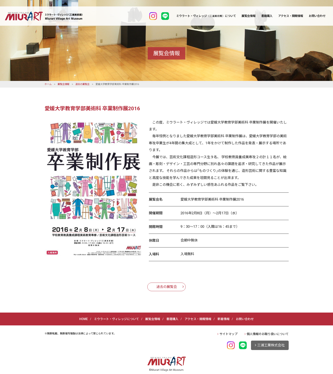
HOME (83, 319)
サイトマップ (228, 334)
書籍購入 (266, 16)
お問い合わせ (317, 16)
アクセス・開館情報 (290, 16)
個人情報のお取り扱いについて (268, 334)
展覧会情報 (248, 16)
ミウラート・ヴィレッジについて (206, 16)
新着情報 (224, 319)
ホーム (48, 84)
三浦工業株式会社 (271, 345)
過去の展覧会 (82, 84)
